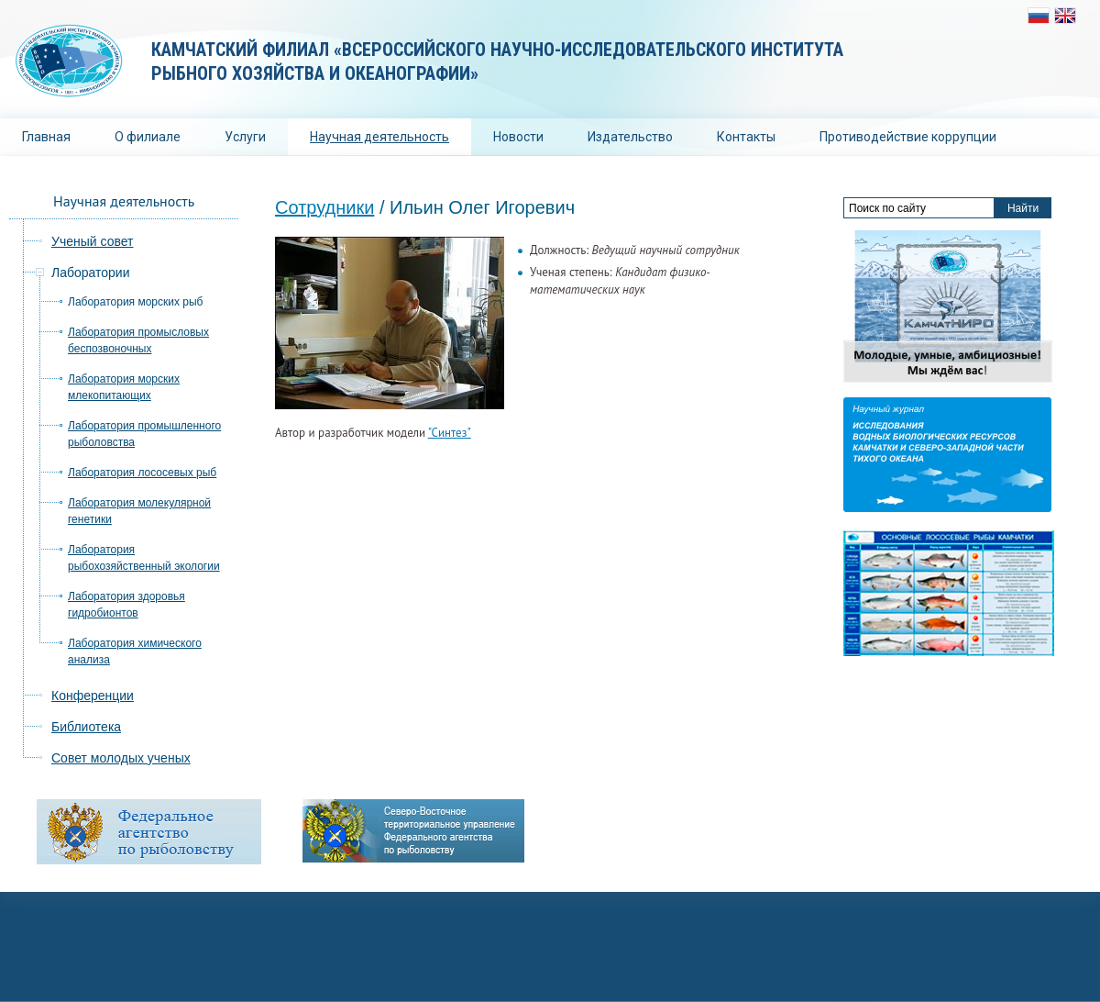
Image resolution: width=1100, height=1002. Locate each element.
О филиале (148, 136)
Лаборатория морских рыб (135, 301)
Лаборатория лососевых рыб (142, 472)
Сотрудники (324, 207)
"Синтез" (449, 432)
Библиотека (86, 726)
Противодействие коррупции (908, 136)
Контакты (746, 136)
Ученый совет (92, 241)
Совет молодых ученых (121, 758)
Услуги (245, 136)
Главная (46, 136)
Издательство (630, 136)
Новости (518, 136)
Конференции (92, 695)
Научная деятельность (379, 136)
